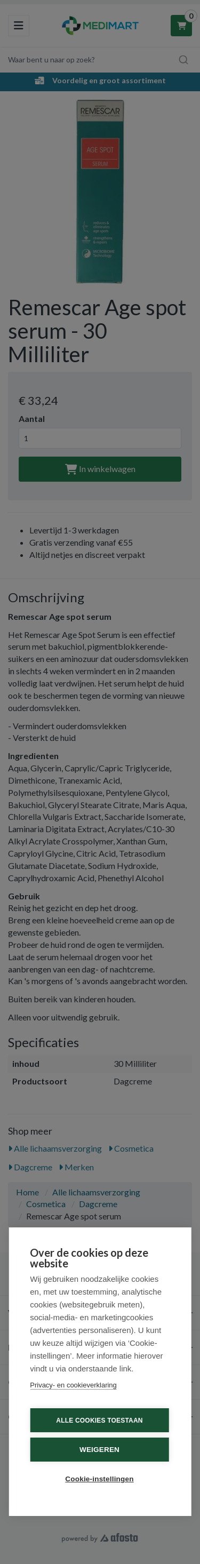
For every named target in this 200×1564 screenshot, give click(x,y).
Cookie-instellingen (99, 1479)
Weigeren (99, 1450)
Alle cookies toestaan (99, 1420)
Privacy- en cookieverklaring (73, 1385)
